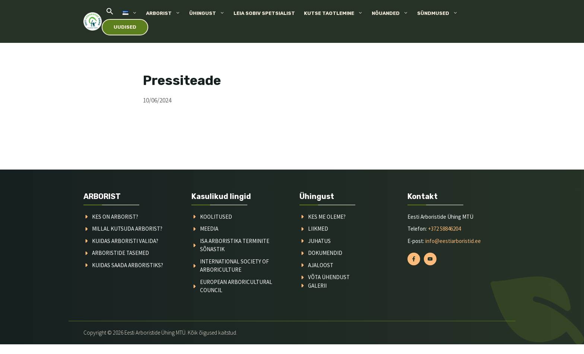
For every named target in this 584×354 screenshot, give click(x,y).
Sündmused (439, 13)
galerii (317, 285)
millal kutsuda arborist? (127, 228)
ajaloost (320, 265)
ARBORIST (102, 196)
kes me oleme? (327, 216)
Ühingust (209, 13)
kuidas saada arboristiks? (127, 265)
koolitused (216, 216)
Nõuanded (392, 13)
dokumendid (325, 252)
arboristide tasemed (120, 252)
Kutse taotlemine (335, 13)
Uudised (125, 27)
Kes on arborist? (115, 216)
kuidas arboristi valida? (125, 240)
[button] (110, 13)
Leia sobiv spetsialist (264, 13)
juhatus (319, 240)
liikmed (318, 228)
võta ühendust (329, 277)
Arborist (165, 13)
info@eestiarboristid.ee (453, 240)
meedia (209, 228)
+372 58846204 (444, 228)
